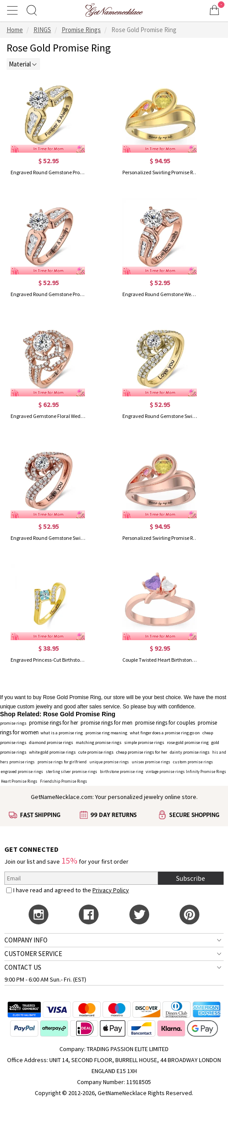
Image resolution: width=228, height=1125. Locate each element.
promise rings (13, 723)
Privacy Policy (110, 890)
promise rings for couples (165, 722)
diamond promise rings (51, 742)
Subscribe (190, 878)
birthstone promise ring (121, 771)
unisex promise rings (151, 761)
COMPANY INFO (26, 940)
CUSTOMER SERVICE (33, 953)
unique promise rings (109, 761)
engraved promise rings (22, 771)
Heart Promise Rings (19, 781)
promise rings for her (53, 722)
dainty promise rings (190, 752)
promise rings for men (106, 722)
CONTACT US (22, 967)
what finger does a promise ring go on (165, 733)
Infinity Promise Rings (206, 771)
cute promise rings (96, 752)
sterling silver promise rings (71, 771)
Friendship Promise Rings (63, 781)
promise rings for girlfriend (62, 761)
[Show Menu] (13, 10)
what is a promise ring (61, 733)
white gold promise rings (52, 752)
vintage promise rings (165, 771)
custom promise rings (193, 761)
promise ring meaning (106, 733)
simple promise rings (144, 742)
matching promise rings (98, 742)
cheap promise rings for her (141, 752)
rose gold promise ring (188, 742)
